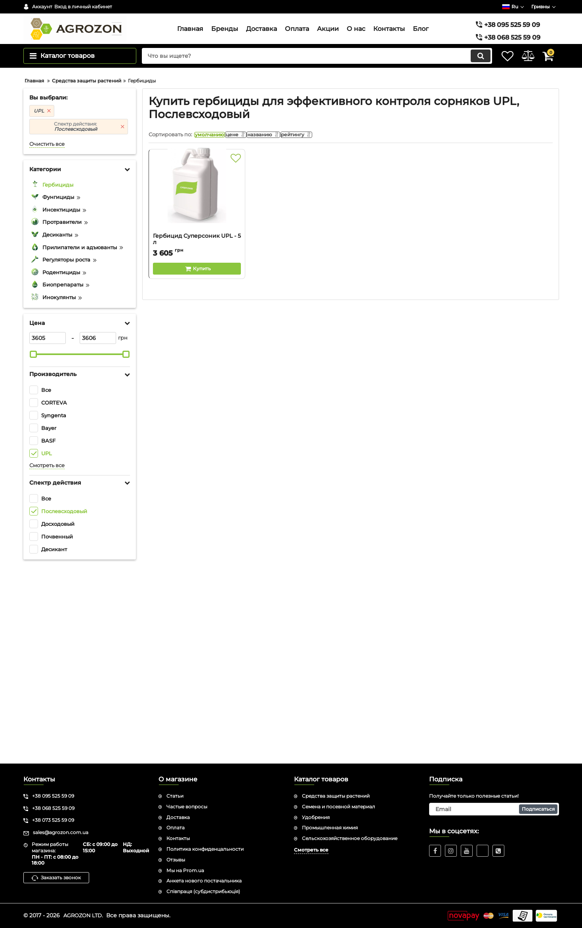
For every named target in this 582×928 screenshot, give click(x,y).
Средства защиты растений (336, 796)
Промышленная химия (330, 828)
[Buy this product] (197, 469)
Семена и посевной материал (338, 807)
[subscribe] (494, 809)
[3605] (47, 536)
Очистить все (47, 342)
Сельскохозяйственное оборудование (349, 838)
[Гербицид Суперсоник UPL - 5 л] (197, 393)
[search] (306, 72)
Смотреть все (47, 663)
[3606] (98, 536)
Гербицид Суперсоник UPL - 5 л (197, 443)
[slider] (33, 552)
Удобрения (316, 817)
